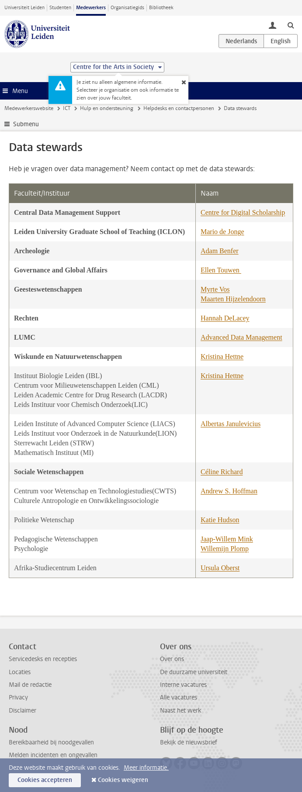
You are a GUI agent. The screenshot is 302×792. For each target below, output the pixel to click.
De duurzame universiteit (193, 672)
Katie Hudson (220, 519)
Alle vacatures (178, 697)
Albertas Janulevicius (230, 423)
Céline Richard (222, 471)
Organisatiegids (127, 7)
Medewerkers (91, 7)
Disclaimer (22, 710)
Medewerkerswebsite (28, 108)
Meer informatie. (146, 768)
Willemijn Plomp (225, 548)
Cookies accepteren (44, 780)
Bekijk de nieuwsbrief (188, 742)
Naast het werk (180, 710)
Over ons (172, 659)
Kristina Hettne (222, 356)
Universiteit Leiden (24, 7)
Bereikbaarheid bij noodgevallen (51, 742)
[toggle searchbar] (291, 25)
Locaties (20, 672)
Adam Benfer (220, 251)
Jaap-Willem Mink (227, 539)
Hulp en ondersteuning (106, 108)
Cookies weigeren (123, 780)
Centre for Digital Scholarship (243, 212)
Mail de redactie (30, 685)
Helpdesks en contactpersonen (178, 108)
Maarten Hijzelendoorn (233, 299)
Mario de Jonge (222, 231)
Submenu (26, 124)
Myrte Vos (215, 289)
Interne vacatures (183, 685)
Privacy (18, 697)
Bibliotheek (161, 7)
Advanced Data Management (241, 337)
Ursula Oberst (220, 568)
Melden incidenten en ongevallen (53, 755)
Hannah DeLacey (225, 318)
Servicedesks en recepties (43, 659)
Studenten (60, 7)
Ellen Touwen (221, 270)
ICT (66, 108)
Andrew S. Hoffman (229, 491)
